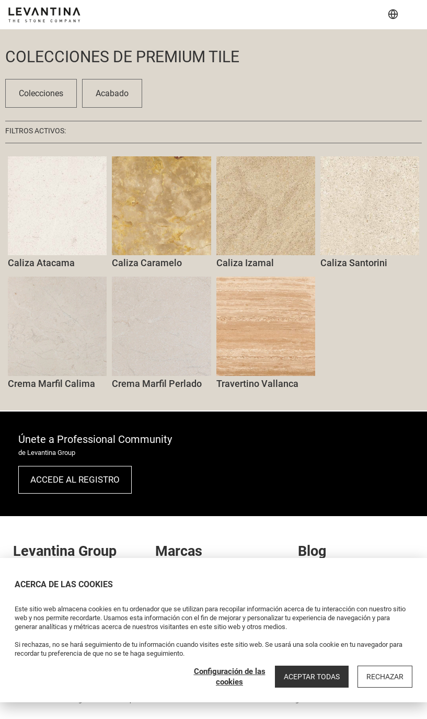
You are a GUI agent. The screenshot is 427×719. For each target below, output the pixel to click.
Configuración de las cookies (230, 677)
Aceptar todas (312, 676)
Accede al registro (75, 479)
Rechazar (384, 676)
